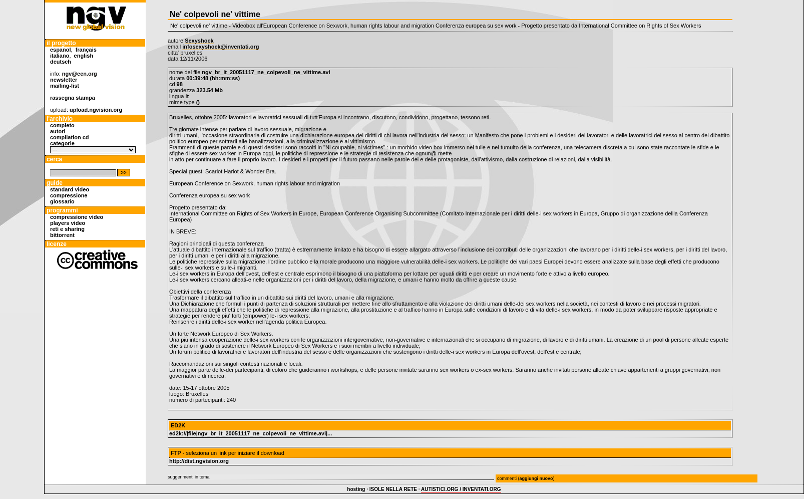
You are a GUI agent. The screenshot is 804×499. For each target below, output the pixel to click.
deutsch (60, 62)
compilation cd (69, 137)
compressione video (76, 217)
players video (67, 223)
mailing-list (64, 86)
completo (62, 125)
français (86, 50)
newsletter (63, 80)
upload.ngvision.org (96, 110)
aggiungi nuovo (536, 478)
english (84, 56)
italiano (60, 56)
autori (58, 131)
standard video (69, 189)
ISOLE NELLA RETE (393, 489)
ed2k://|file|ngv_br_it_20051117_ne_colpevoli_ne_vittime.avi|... (250, 433)
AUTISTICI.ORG (439, 489)
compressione (69, 195)
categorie (62, 143)
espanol (60, 50)
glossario (62, 201)
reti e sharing (67, 229)
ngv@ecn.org (79, 74)
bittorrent (62, 235)
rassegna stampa (72, 98)
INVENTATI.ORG (482, 489)
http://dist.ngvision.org (199, 461)
